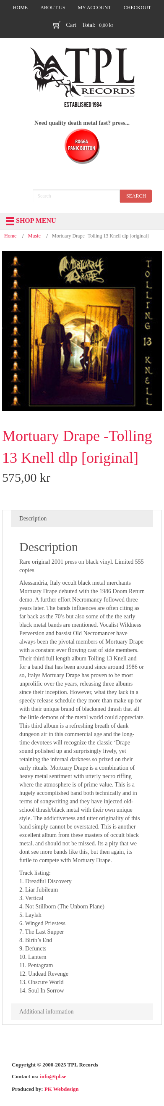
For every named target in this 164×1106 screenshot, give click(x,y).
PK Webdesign (61, 1089)
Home (10, 236)
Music (34, 236)
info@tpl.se (53, 1076)
